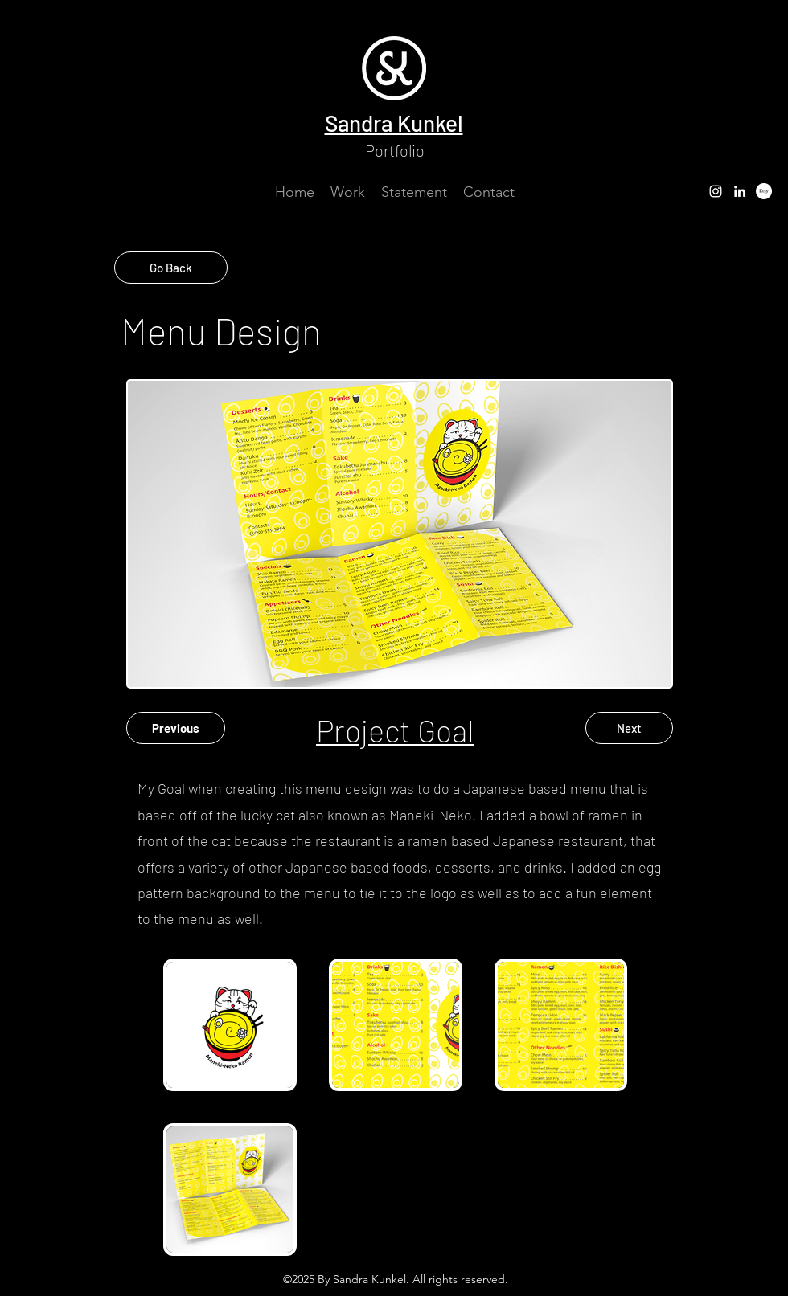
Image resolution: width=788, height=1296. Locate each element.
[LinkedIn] (740, 191)
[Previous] (175, 728)
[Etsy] (764, 191)
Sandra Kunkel (394, 123)
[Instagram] (716, 191)
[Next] (629, 728)
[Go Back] (171, 267)
